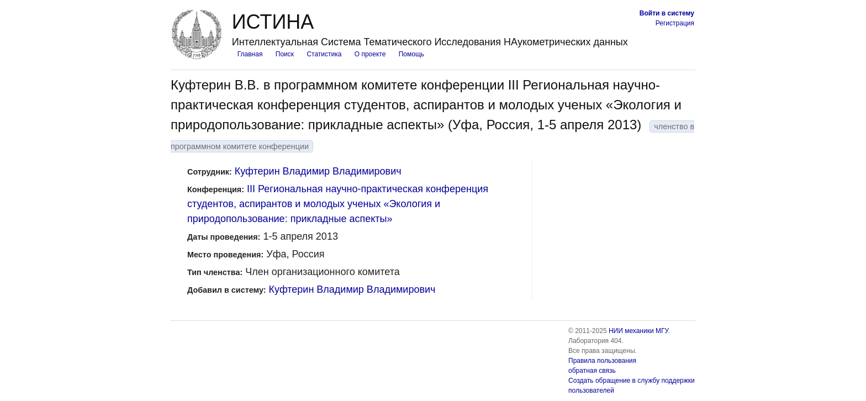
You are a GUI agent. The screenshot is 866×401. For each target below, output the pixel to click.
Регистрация (675, 23)
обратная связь (592, 370)
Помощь (411, 54)
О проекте (370, 54)
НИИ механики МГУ (638, 331)
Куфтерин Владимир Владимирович (318, 171)
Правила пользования (602, 361)
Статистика (324, 54)
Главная (250, 54)
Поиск (285, 54)
